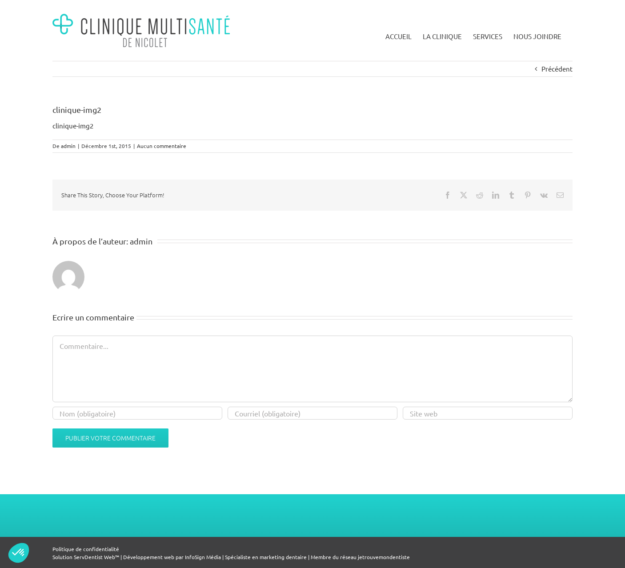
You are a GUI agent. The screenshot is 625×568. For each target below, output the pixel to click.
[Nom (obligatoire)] (137, 413)
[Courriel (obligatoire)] (312, 413)
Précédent (557, 68)
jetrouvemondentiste (384, 556)
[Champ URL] (488, 413)
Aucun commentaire (161, 145)
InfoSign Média (203, 556)
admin (68, 145)
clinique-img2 (72, 125)
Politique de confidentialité (85, 548)
